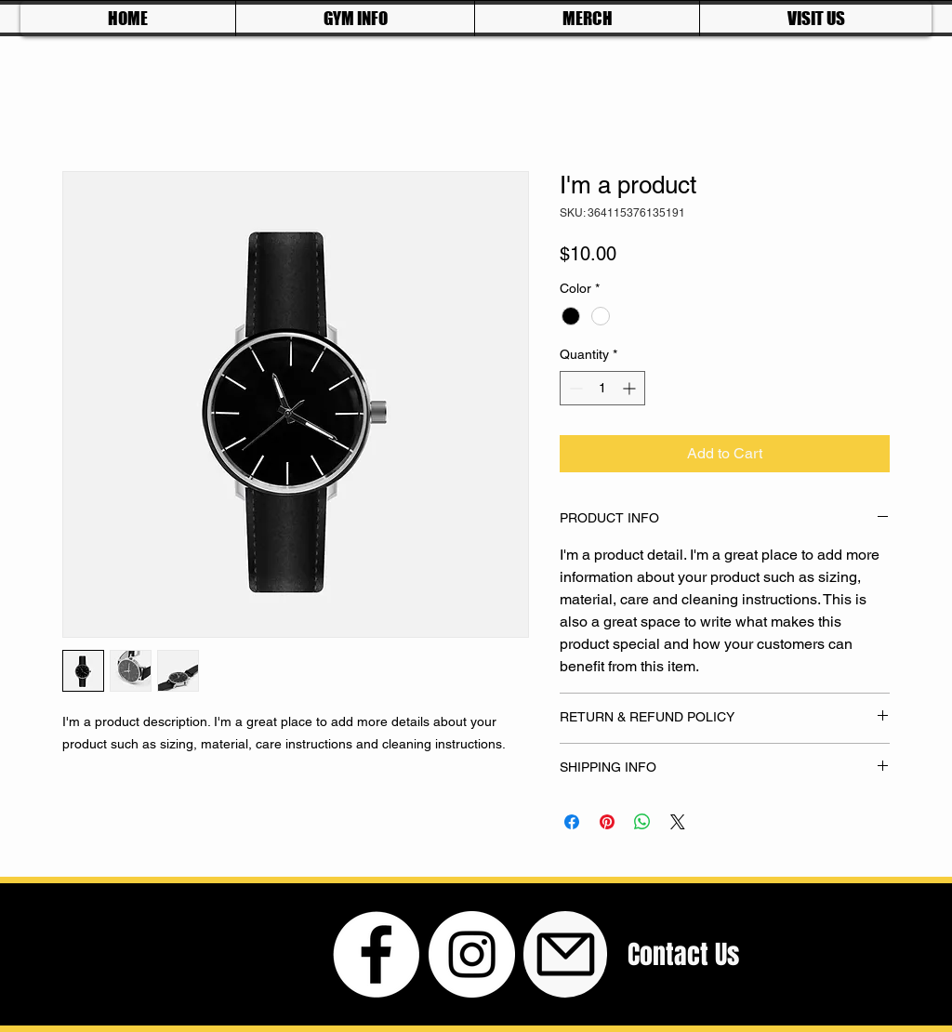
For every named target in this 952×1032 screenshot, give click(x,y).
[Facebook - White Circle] (376, 954)
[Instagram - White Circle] (472, 954)
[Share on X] (678, 822)
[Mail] (565, 954)
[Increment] (630, 388)
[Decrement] (574, 388)
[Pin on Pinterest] (607, 822)
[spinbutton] (602, 388)
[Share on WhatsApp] (642, 822)
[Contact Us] (683, 953)
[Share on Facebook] (572, 822)
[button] (354, 18)
